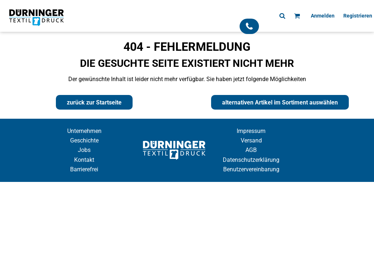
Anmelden (323, 16)
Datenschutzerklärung (251, 159)
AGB (251, 149)
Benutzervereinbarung (251, 169)
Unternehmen (84, 130)
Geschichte (84, 140)
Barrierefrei (84, 169)
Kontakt (84, 159)
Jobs (84, 149)
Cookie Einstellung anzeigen (187, 188)
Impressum (251, 130)
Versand (251, 140)
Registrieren (357, 16)
